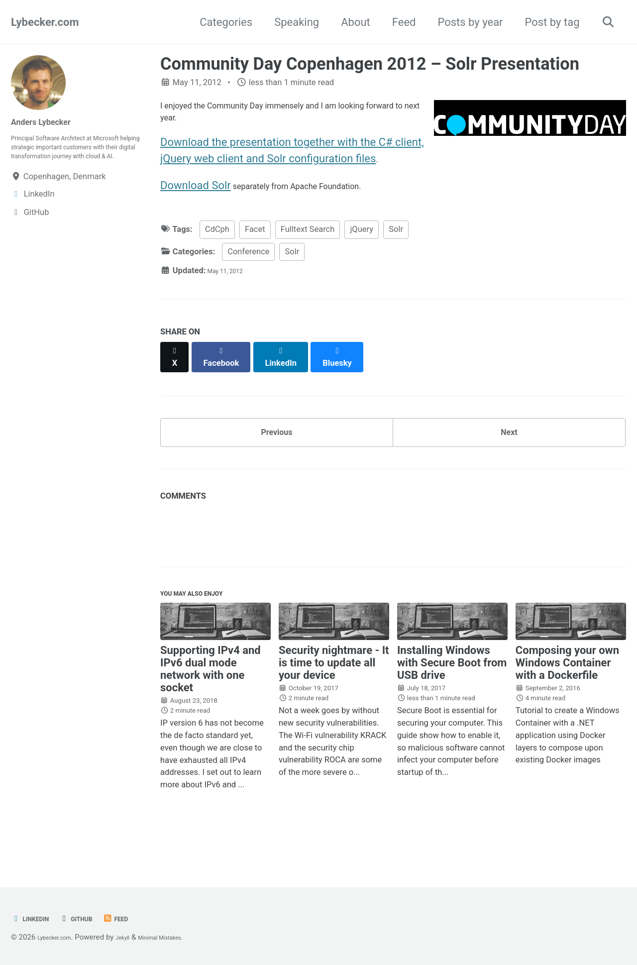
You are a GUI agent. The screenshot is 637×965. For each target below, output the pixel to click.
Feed (398, 22)
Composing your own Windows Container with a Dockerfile (567, 693)
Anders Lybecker (52, 121)
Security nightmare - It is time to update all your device (334, 693)
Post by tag (546, 22)
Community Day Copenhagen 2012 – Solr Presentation (369, 64)
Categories (220, 22)
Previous (277, 449)
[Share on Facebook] (229, 372)
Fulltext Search (308, 249)
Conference (248, 272)
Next (509, 449)
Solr (396, 249)
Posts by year (464, 22)
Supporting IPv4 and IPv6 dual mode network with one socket (210, 699)
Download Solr (195, 202)
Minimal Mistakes (185, 937)
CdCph (217, 249)
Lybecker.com (45, 22)
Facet (255, 249)
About (349, 22)
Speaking (290, 22)
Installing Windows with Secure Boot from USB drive (452, 693)
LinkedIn (35, 919)
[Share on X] (177, 372)
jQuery (361, 249)
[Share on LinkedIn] (294, 372)
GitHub (90, 919)
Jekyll (137, 937)
